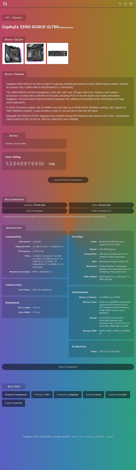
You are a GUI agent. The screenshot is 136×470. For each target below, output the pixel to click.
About (74, 437)
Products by (68, 394)
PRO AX (45, 119)
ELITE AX (35, 119)
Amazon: (34, 205)
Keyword (93, 394)
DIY (7, 17)
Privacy (89, 437)
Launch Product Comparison (68, 180)
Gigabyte (17, 17)
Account (109, 437)
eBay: (101, 205)
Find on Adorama (34, 211)
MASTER (57, 119)
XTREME (73, 119)
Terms (81, 437)
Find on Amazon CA (101, 211)
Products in (42, 394)
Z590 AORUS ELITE (17, 119)
